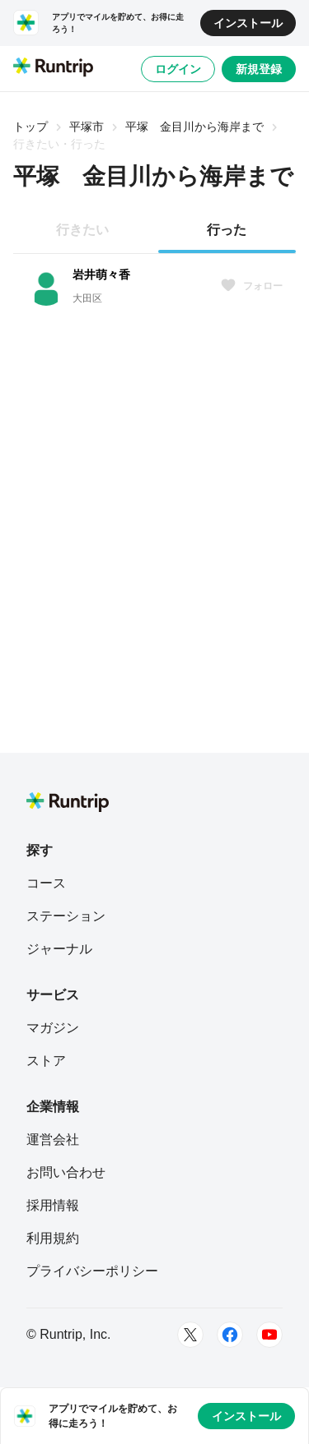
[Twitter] (190, 1335)
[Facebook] (230, 1335)
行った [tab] (226, 230)
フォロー (251, 286)
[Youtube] (269, 1335)
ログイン (178, 69)
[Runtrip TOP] (53, 68)
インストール (248, 23)
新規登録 (259, 69)
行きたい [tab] (82, 230)
